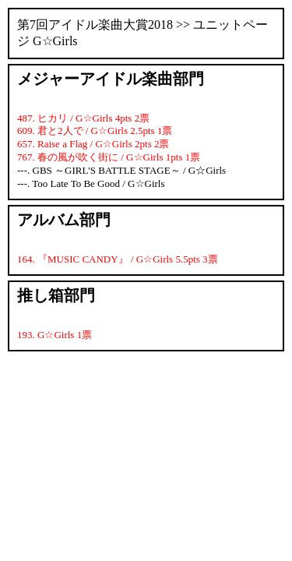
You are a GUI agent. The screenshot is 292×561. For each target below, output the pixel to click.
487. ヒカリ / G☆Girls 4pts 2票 (83, 118)
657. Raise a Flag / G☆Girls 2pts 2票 (93, 144)
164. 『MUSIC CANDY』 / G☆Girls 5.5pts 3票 (117, 259)
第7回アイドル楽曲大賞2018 (95, 24)
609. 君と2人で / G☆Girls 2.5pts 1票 (94, 130)
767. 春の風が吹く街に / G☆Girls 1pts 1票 (108, 157)
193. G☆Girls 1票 (54, 334)
